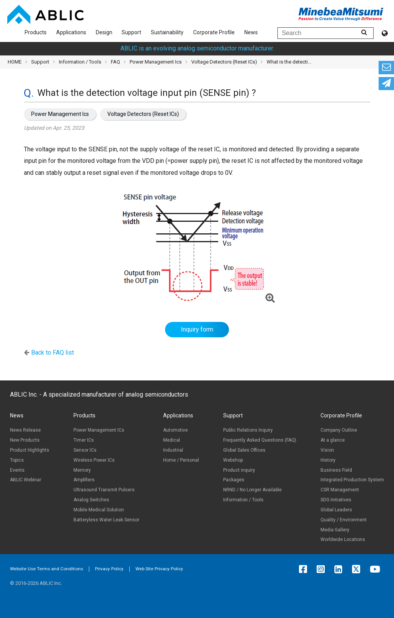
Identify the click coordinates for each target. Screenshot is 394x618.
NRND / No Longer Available (252, 489)
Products (36, 32)
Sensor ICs (85, 450)
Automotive (175, 430)
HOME (15, 62)
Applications (71, 32)
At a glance (333, 440)
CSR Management (340, 489)
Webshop (233, 460)
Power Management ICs (98, 430)
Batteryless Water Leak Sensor (106, 520)
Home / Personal (181, 460)
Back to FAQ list (52, 352)
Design (104, 32)
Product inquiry (239, 470)
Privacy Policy (109, 568)
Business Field (336, 470)
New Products (25, 440)
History (328, 460)
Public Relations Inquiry (248, 430)
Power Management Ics (60, 114)
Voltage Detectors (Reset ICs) (143, 114)
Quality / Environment (344, 520)
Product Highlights (29, 450)
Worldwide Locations (343, 539)
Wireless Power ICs (94, 460)
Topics (17, 460)
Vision (327, 450)
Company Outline (339, 430)
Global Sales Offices (244, 450)
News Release (25, 430)
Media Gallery (335, 530)
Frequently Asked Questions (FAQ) (259, 440)
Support (131, 32)
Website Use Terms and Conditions (46, 568)
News (251, 32)
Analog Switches (91, 499)
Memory (82, 470)
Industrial (173, 450)
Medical (171, 440)
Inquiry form (197, 329)
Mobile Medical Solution (98, 509)
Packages (233, 479)
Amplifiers (84, 479)
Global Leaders (336, 509)
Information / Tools (80, 62)
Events (17, 470)
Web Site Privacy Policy (159, 568)
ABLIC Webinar (25, 479)
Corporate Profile (214, 32)
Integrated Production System (352, 479)
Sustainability (167, 32)
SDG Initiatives (336, 499)
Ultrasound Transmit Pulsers (104, 489)
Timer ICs (83, 440)
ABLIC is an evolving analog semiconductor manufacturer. (197, 48)
